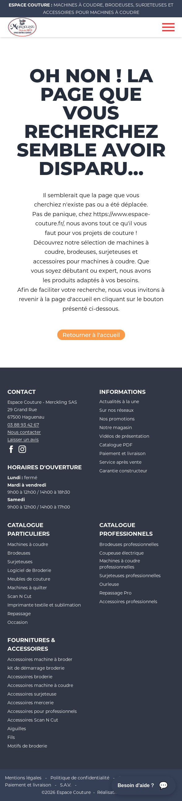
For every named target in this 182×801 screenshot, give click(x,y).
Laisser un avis (23, 439)
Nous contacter (24, 432)
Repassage (19, 613)
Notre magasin (115, 427)
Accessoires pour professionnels (42, 711)
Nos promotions (117, 419)
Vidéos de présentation (124, 436)
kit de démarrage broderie (35, 668)
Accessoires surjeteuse (31, 694)
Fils (11, 737)
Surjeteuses (19, 562)
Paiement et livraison (122, 453)
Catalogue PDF (115, 445)
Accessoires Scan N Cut (32, 720)
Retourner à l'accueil (91, 335)
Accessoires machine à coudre (40, 685)
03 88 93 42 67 (23, 425)
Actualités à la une (119, 401)
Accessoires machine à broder (39, 659)
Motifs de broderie (27, 746)
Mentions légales (23, 778)
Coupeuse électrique (121, 553)
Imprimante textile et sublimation (44, 605)
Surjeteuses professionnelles (130, 575)
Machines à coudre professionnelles (119, 564)
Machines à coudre (27, 544)
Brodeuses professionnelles (128, 544)
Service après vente (120, 462)
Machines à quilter (27, 587)
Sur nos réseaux (116, 410)
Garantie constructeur (123, 471)
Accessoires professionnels (128, 601)
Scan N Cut (19, 596)
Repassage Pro (115, 593)
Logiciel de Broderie (29, 570)
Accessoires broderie (29, 677)
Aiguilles (16, 728)
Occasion (17, 622)
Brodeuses (18, 553)
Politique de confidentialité (79, 778)
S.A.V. (65, 785)
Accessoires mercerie (30, 702)
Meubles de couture (28, 579)
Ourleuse (109, 584)
